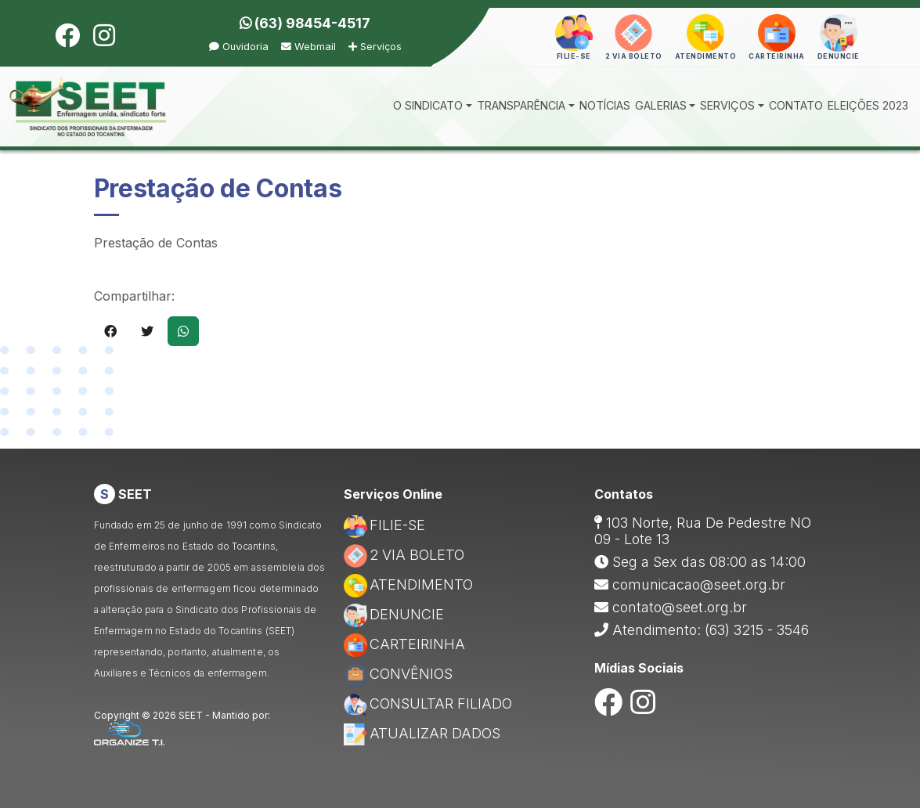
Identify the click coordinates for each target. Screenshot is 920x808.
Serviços (375, 46)
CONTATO (796, 105)
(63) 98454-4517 (305, 23)
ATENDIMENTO (408, 584)
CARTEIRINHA (404, 644)
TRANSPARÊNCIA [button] (521, 105)
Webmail (308, 46)
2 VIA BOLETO (404, 554)
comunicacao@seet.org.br (698, 584)
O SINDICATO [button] (428, 105)
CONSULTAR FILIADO (428, 703)
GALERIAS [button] (661, 105)
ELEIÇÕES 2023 (868, 105)
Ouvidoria (239, 46)
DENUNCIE (394, 614)
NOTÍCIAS (604, 105)
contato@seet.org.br (679, 607)
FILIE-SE (384, 525)
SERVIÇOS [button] (727, 105)
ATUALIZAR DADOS (422, 733)
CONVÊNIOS (398, 674)
